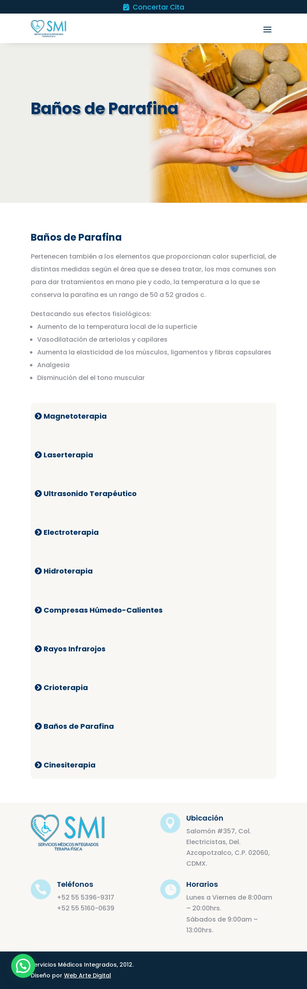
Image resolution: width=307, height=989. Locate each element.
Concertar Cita (153, 8)
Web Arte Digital (87, 975)
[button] (23, 966)
